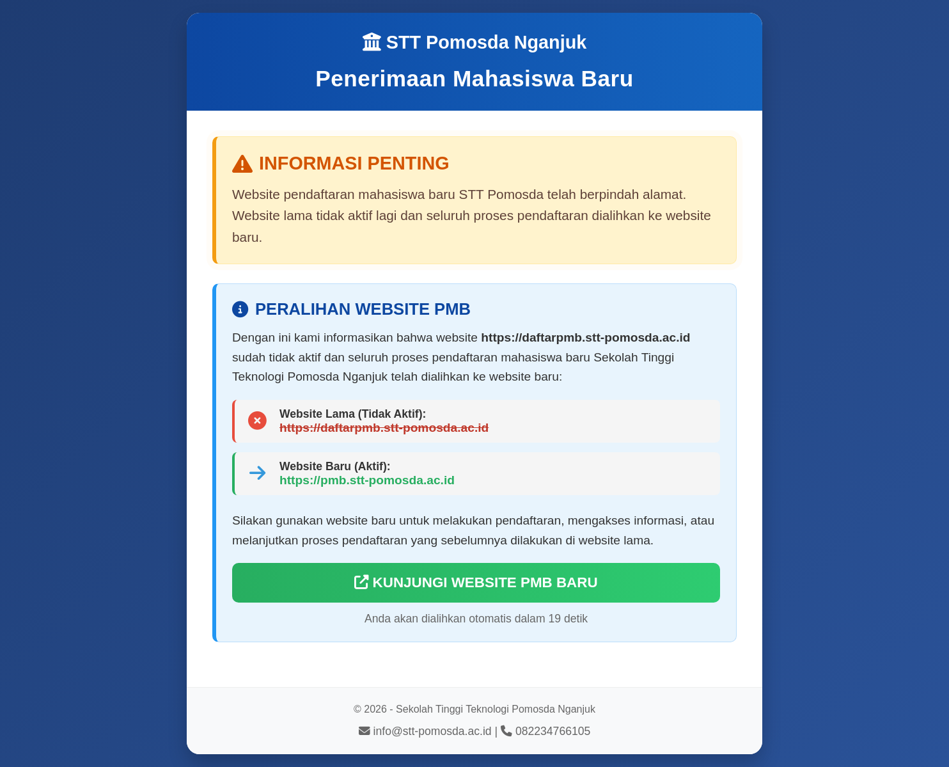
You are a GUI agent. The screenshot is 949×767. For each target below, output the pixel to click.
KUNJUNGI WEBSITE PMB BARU (475, 582)
